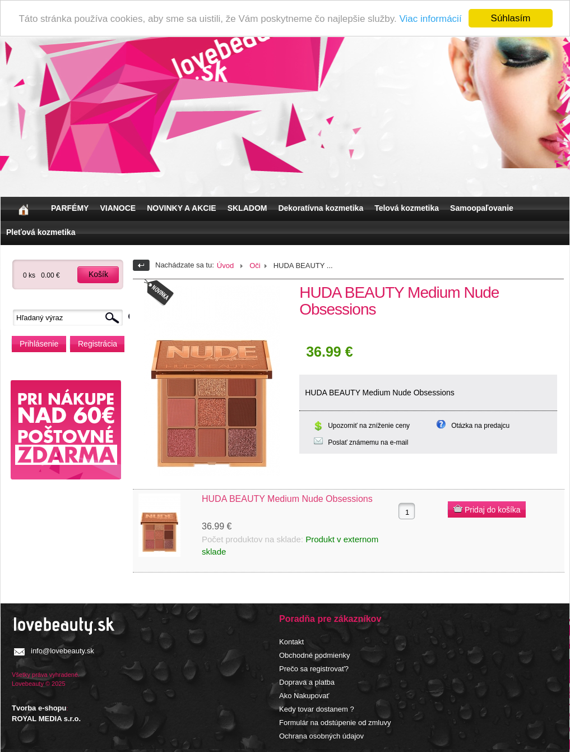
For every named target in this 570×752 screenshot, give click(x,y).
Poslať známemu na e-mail (368, 442)
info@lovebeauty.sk (62, 651)
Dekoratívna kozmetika (320, 208)
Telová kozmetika (406, 208)
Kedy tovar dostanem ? (316, 709)
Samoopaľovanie (481, 208)
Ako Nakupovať (304, 695)
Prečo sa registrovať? (314, 669)
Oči (255, 265)
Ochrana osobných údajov (321, 736)
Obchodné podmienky (314, 655)
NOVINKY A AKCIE (181, 208)
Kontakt (291, 642)
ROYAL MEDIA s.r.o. (46, 718)
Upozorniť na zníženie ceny (369, 426)
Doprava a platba (307, 682)
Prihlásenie (39, 343)
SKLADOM (247, 208)
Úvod (225, 265)
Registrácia (97, 343)
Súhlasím (511, 18)
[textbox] (70, 317)
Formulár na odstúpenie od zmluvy (335, 722)
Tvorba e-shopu (39, 708)
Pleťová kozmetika (40, 232)
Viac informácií (430, 18)
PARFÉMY (70, 208)
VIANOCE (118, 208)
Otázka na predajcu (480, 426)
